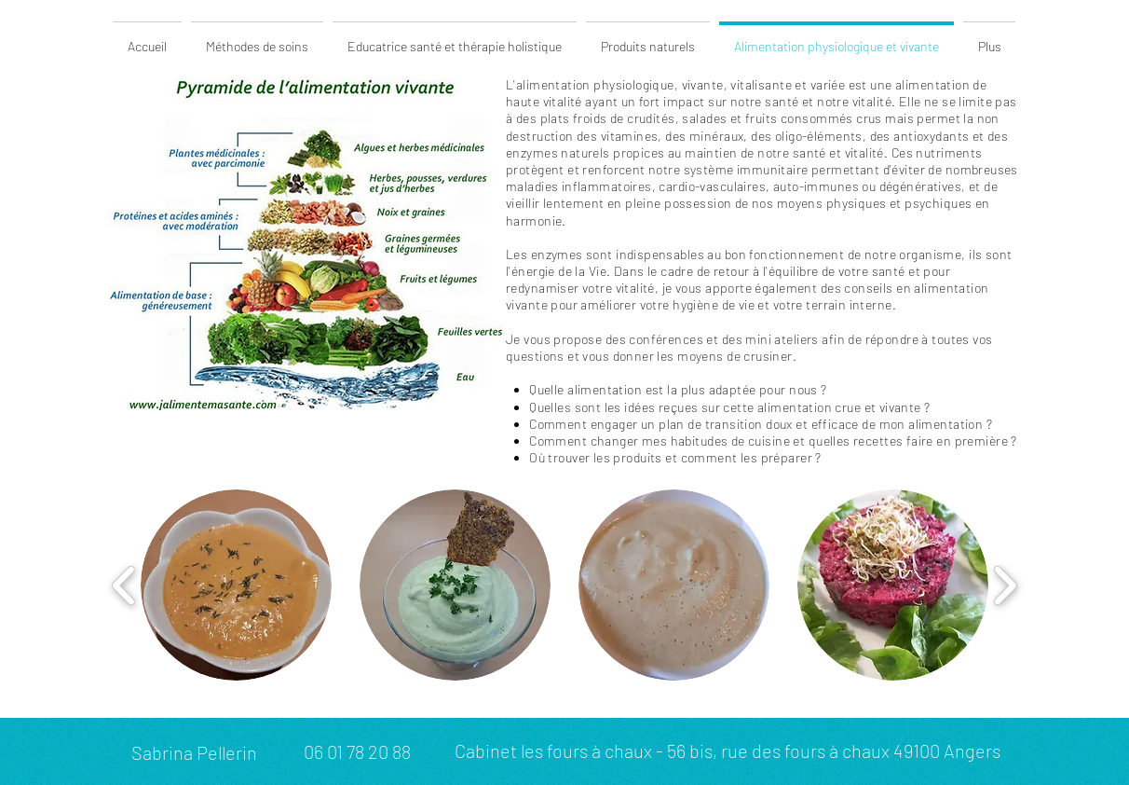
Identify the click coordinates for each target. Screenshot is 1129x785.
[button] (236, 585)
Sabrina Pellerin (194, 752)
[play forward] (1005, 585)
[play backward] (124, 585)
